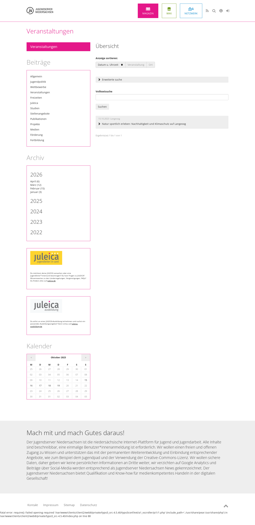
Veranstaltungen (43, 46)
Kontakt (32, 505)
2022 (36, 232)
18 (49, 385)
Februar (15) (37, 188)
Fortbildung (37, 140)
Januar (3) (36, 192)
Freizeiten (36, 97)
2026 (36, 174)
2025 (36, 200)
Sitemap (69, 505)
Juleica (34, 103)
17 (40, 385)
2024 (36, 211)
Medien (34, 129)
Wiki (169, 13)
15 (85, 380)
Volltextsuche (104, 91)
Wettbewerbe (38, 87)
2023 (36, 221)
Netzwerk (191, 13)
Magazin (148, 13)
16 (31, 385)
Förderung (36, 134)
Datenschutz (88, 505)
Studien (34, 108)
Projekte (35, 124)
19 (58, 385)
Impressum (50, 505)
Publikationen (38, 119)
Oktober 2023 (58, 357)
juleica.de (51, 280)
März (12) (35, 185)
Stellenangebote (40, 113)
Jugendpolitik (38, 81)
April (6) (34, 181)
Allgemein (36, 76)
